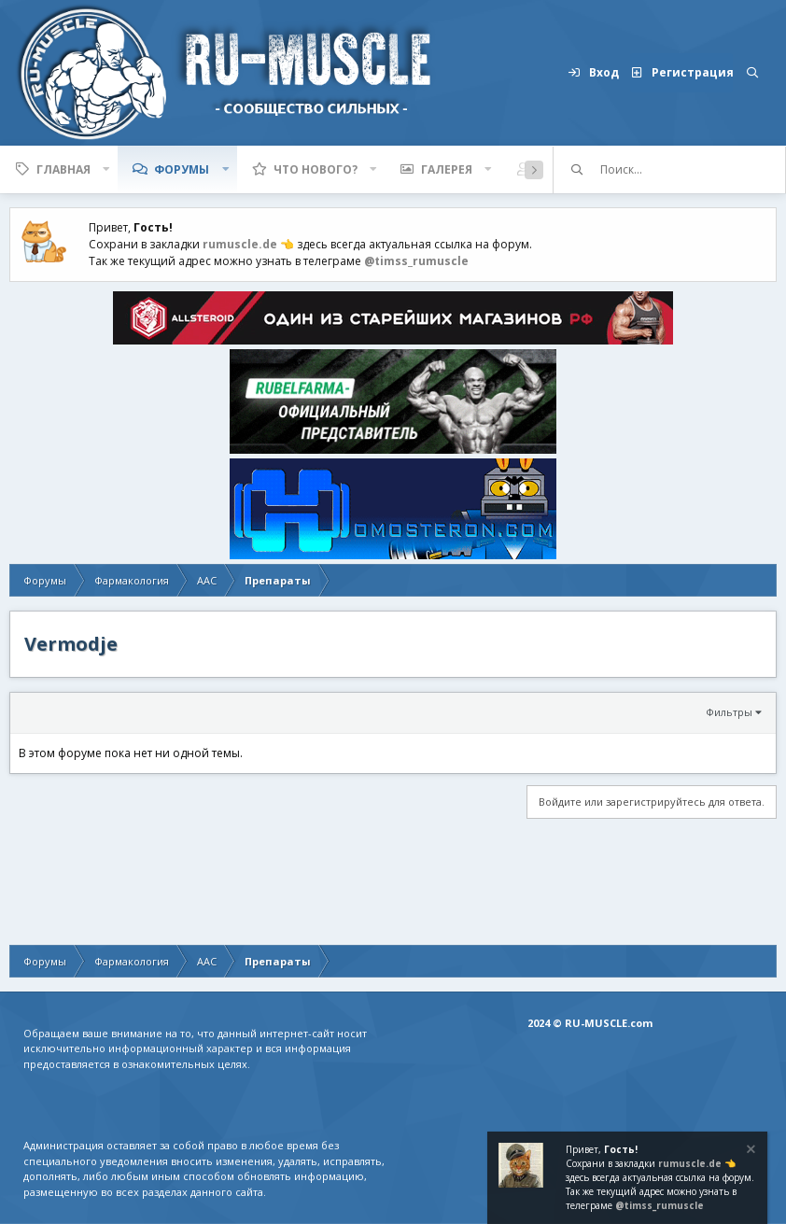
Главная (63, 169)
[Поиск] (752, 72)
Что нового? (316, 169)
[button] (106, 169)
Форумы (181, 169)
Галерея (446, 169)
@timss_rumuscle (416, 261)
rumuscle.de (240, 244)
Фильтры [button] (729, 712)
